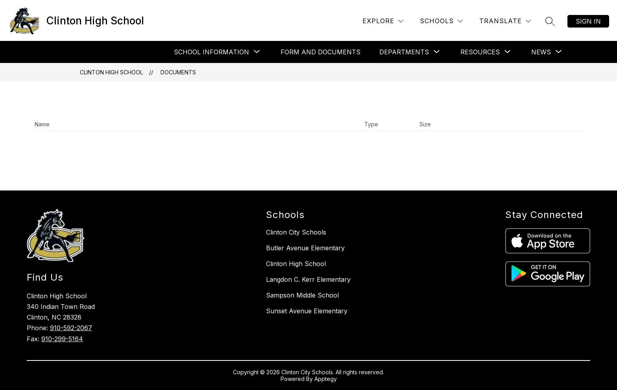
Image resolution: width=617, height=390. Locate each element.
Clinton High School (111, 72)
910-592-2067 (71, 328)
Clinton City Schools (296, 232)
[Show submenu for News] (541, 52)
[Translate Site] (505, 21)
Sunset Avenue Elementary (306, 311)
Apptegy (325, 378)
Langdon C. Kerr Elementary (308, 279)
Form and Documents (320, 52)
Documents (178, 72)
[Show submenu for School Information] (211, 52)
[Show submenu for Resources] (480, 52)
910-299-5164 (62, 339)
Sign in (588, 21)
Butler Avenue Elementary (305, 248)
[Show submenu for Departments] (404, 52)
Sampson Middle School (302, 295)
